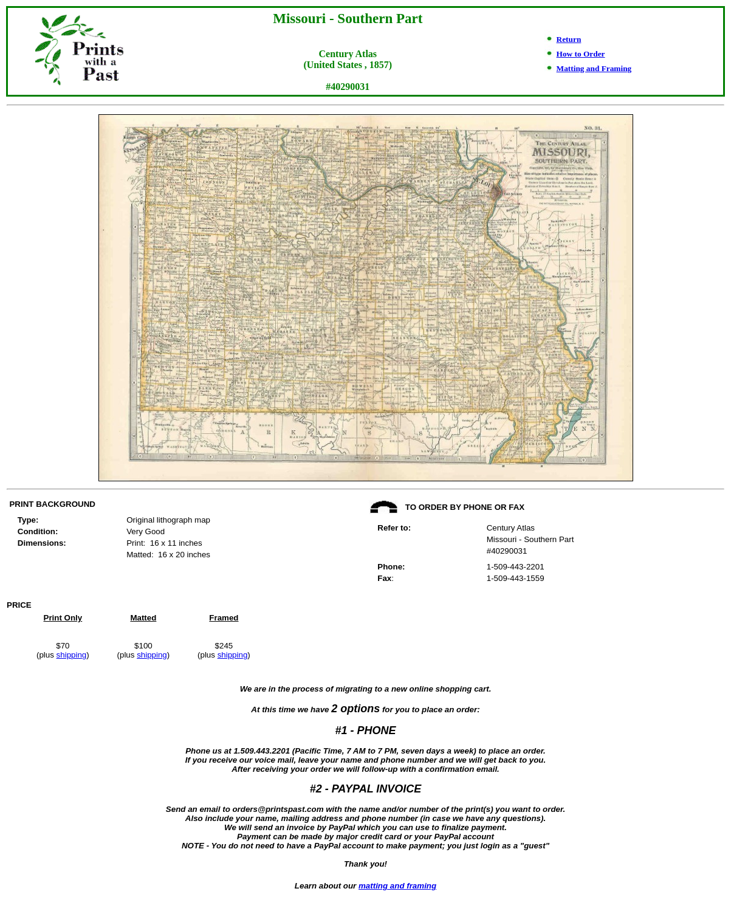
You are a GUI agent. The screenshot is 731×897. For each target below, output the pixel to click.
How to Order (581, 53)
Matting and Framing (594, 68)
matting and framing (397, 885)
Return (569, 39)
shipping (72, 654)
